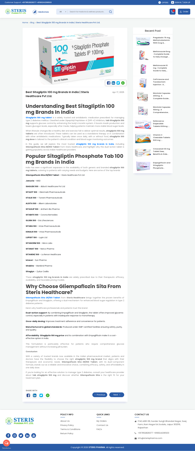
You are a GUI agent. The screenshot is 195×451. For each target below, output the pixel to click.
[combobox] (62, 12)
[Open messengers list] (6, 443)
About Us (65, 421)
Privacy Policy (67, 425)
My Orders (102, 421)
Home (25, 22)
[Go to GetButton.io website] (6, 448)
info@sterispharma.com (150, 438)
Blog (32, 22)
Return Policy (66, 433)
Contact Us (102, 425)
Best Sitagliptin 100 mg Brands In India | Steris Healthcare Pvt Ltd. (68, 22)
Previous (100, 394)
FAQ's (99, 429)
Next (116, 394)
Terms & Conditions (70, 429)
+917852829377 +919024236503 (37, 2)
